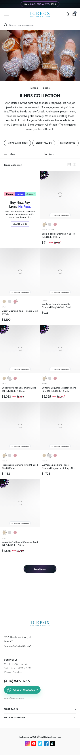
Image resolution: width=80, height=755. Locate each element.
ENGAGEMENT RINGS (17, 143)
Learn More (20, 224)
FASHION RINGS (67, 143)
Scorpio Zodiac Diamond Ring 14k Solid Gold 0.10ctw (58, 235)
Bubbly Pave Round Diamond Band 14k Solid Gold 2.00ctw (19, 389)
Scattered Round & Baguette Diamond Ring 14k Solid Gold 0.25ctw (56, 306)
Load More (40, 568)
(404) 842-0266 (17, 681)
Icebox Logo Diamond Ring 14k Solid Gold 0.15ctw (20, 466)
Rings (46, 88)
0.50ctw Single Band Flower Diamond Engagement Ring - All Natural (57, 466)
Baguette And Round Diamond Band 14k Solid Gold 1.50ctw (20, 544)
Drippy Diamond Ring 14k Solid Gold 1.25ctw (20, 312)
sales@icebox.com (14, 698)
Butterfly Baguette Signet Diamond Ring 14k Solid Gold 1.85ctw (59, 389)
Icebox (34, 88)
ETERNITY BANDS (44, 143)
